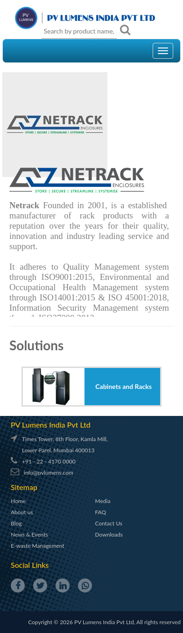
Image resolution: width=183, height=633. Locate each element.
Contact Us (108, 523)
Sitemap (24, 487)
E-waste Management (37, 545)
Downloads (109, 534)
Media (103, 500)
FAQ (100, 512)
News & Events (29, 534)
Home (18, 500)
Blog (16, 523)
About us (22, 512)
